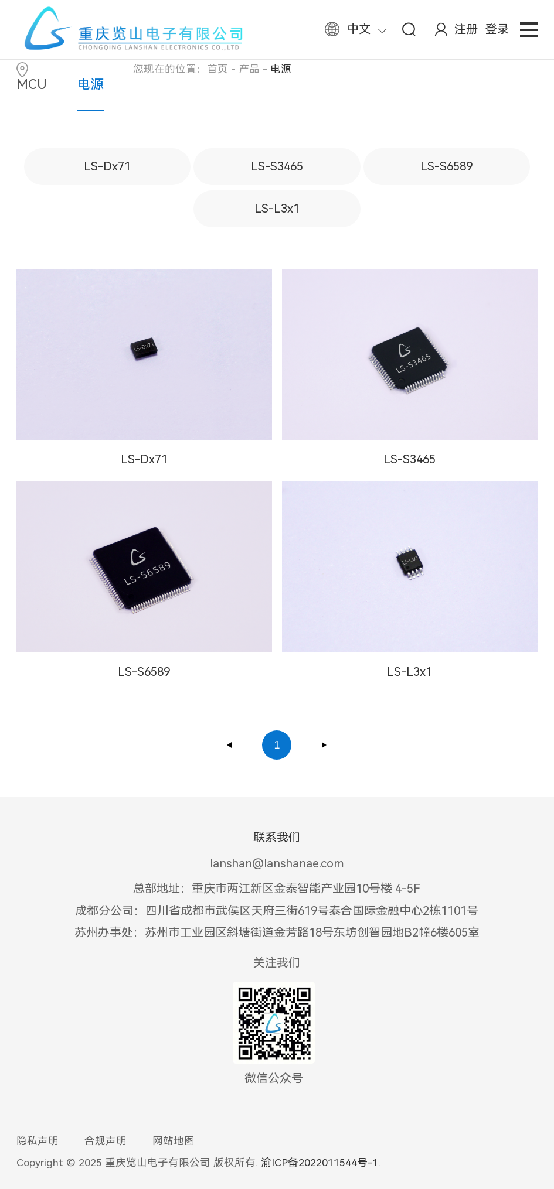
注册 (466, 29)
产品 (249, 69)
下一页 (324, 745)
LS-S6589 (446, 166)
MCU (31, 85)
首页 (217, 69)
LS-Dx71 (107, 166)
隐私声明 (37, 1141)
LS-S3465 (277, 166)
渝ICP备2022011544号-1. (320, 1162)
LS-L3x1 (277, 208)
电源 (90, 85)
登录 (497, 29)
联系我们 (276, 838)
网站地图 (173, 1141)
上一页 (229, 745)
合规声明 (105, 1141)
